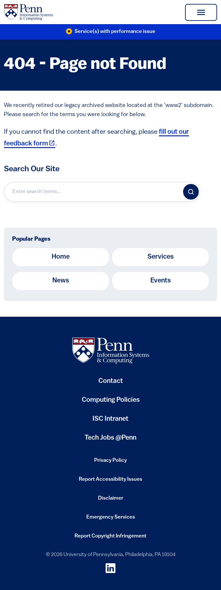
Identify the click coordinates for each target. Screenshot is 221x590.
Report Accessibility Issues (110, 481)
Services (160, 257)
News (60, 281)
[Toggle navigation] (201, 12)
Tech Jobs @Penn (110, 438)
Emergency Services (110, 519)
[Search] (191, 192)
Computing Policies (111, 402)
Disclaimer (110, 500)
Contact (110, 381)
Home (61, 257)
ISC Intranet (110, 421)
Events (160, 281)
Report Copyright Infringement (110, 538)
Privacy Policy (110, 462)
